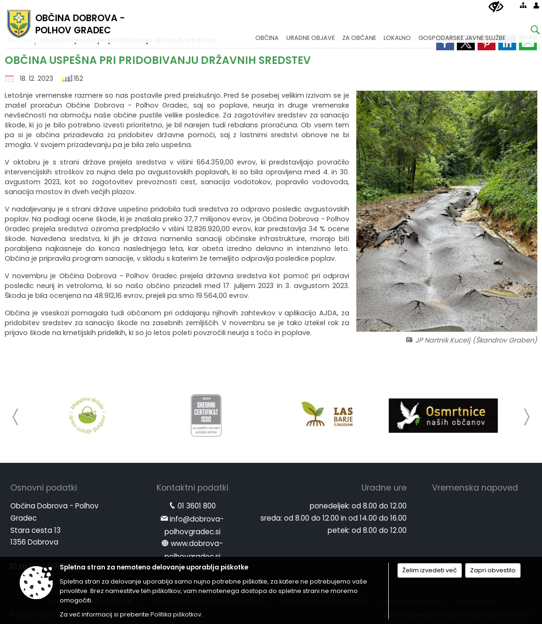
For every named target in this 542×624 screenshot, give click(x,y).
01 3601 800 (197, 506)
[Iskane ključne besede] (528, 31)
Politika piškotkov (175, 614)
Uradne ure (384, 487)
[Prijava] (536, 5)
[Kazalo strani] (523, 5)
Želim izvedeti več (429, 570)
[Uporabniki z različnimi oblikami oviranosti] (495, 7)
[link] (527, 42)
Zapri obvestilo (493, 570)
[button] (15, 417)
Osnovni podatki (43, 487)
